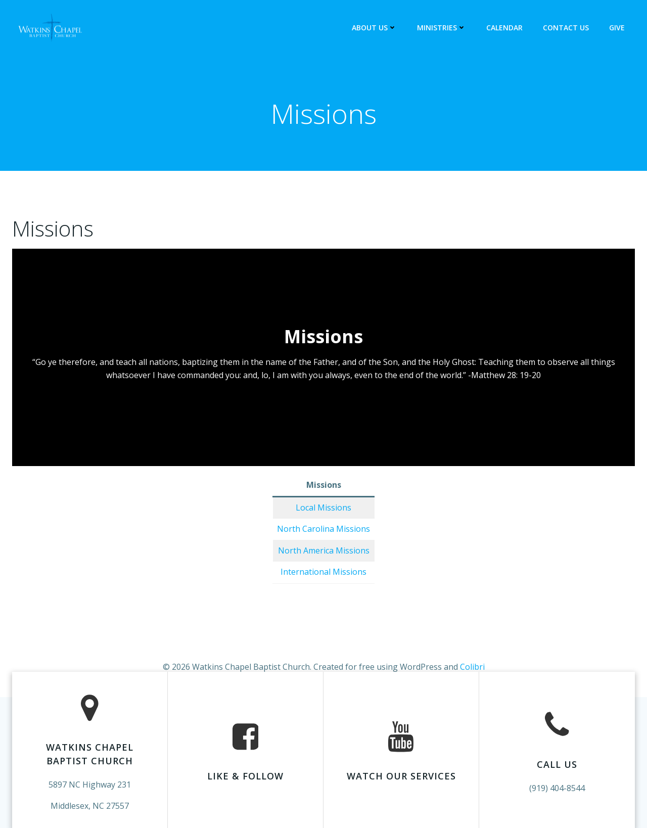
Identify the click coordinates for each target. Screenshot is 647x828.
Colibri (472, 666)
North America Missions (323, 550)
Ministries (441, 27)
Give (617, 27)
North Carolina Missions (323, 528)
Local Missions (323, 507)
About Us (374, 27)
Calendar (504, 27)
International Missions (323, 571)
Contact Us (566, 27)
